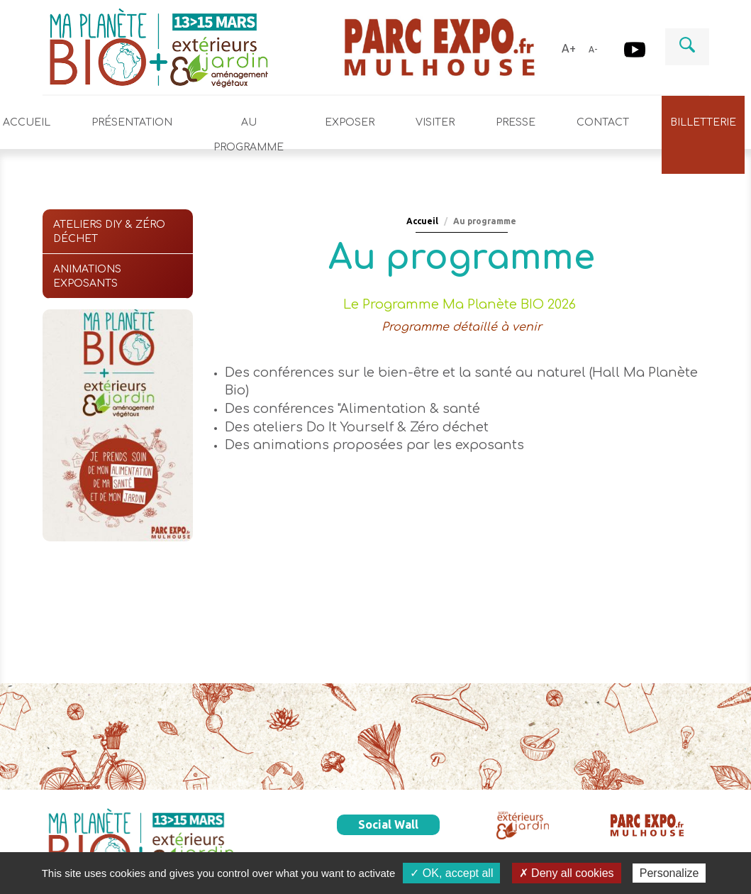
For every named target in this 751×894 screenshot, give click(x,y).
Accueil (422, 221)
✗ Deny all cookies (566, 873)
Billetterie (703, 122)
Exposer (349, 122)
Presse (515, 122)
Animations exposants (87, 276)
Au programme (248, 135)
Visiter (435, 122)
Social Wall (388, 824)
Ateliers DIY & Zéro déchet (109, 231)
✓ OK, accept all (451, 873)
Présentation (131, 122)
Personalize (669, 873)
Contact (603, 122)
